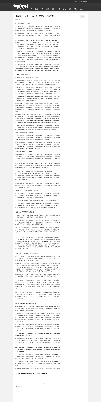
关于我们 (76, 1)
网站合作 (80, 1)
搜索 (82, 16)
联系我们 (85, 1)
